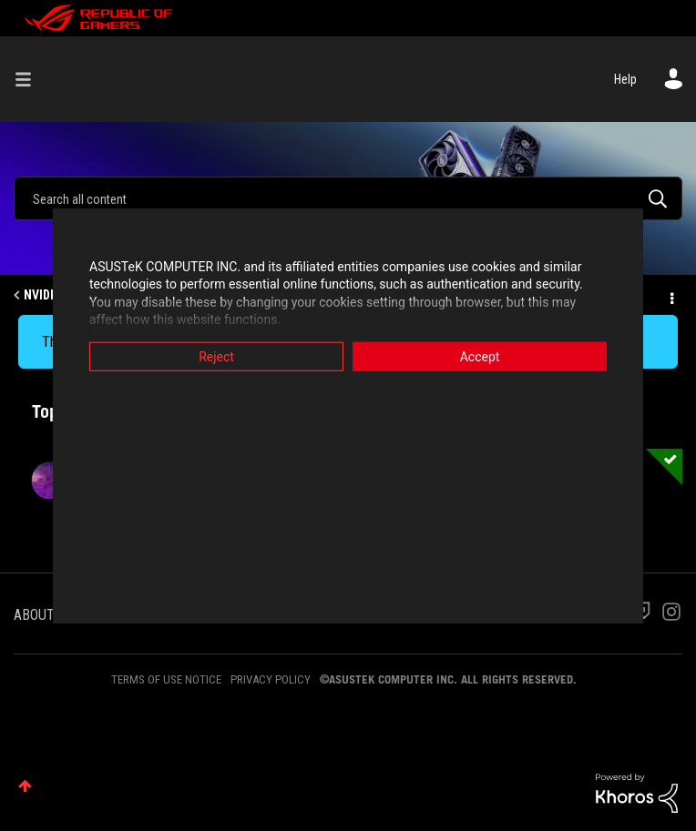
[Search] (348, 198)
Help (625, 79)
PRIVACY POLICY (270, 679)
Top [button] (25, 785)
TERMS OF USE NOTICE (166, 679)
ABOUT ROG (48, 614)
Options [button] (670, 295)
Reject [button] (216, 356)
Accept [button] (480, 356)
